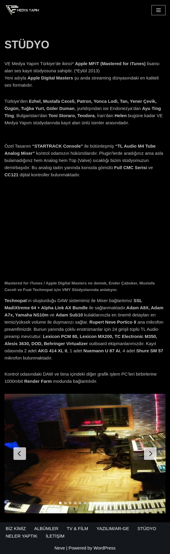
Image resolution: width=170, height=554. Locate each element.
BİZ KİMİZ (16, 528)
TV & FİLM (77, 528)
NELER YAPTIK (21, 535)
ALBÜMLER (46, 528)
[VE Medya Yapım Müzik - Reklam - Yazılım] (22, 10)
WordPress (105, 547)
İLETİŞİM (55, 535)
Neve (59, 547)
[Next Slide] (150, 453)
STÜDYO (146, 528)
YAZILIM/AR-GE (113, 528)
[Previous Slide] (19, 453)
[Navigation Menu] (158, 10)
